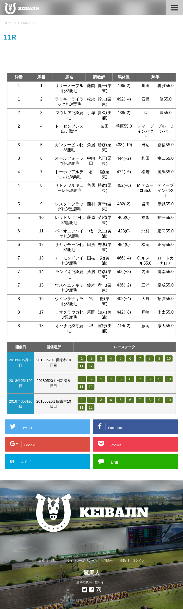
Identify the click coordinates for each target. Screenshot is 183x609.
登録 (123, 560)
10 (169, 358)
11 (81, 366)
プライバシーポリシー (79, 560)
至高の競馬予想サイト (91, 582)
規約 (54, 560)
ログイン (138, 560)
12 (91, 366)
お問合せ (107, 560)
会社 (42, 560)
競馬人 (91, 573)
